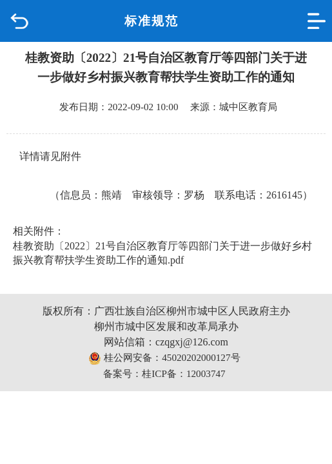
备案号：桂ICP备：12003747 (164, 373)
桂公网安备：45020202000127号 (164, 358)
